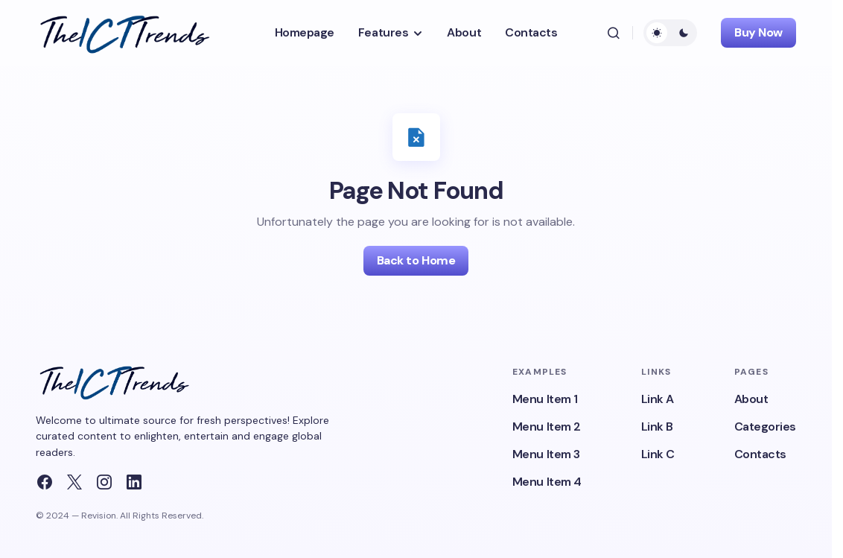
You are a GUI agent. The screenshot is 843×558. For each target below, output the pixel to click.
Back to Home (416, 260)
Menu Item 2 (546, 426)
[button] (613, 33)
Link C (658, 454)
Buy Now (758, 32)
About (751, 399)
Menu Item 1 (545, 399)
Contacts (760, 454)
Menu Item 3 (546, 454)
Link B (657, 426)
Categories (765, 426)
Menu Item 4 (547, 481)
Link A (657, 399)
